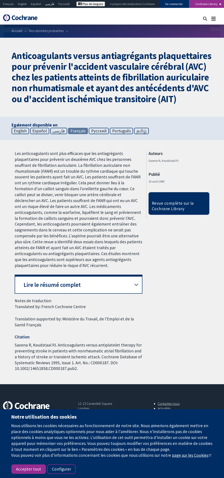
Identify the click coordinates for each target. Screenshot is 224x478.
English (22, 4)
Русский (64, 4)
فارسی (49, 4)
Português (121, 130)
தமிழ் (141, 130)
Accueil (17, 30)
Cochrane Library (206, 4)
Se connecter (174, 4)
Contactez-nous (169, 403)
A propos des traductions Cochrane (132, 4)
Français (8, 4)
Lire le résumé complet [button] (52, 284)
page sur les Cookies (190, 455)
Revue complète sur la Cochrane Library (173, 206)
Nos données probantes (46, 30)
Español (36, 4)
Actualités (164, 408)
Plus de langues (90, 4)
